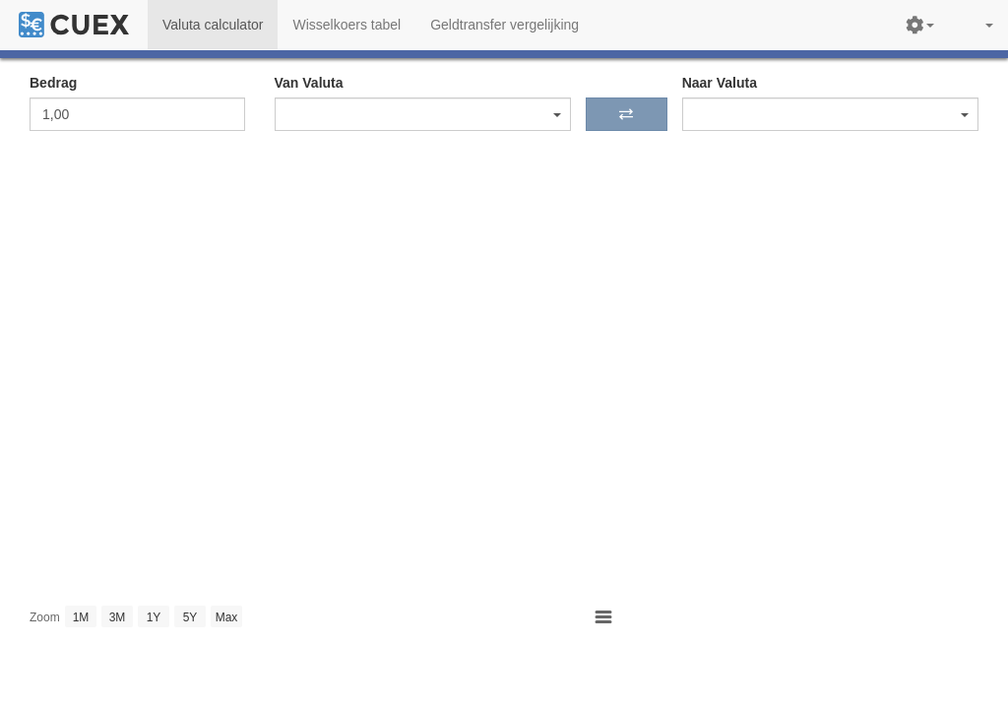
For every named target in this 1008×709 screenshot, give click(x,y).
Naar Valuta (719, 83)
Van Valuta (309, 83)
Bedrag (53, 83)
